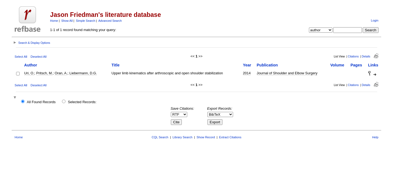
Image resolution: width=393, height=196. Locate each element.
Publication (267, 65)
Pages (356, 65)
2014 (247, 73)
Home (54, 20)
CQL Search (160, 137)
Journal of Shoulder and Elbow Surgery (287, 73)
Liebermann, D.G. (83, 73)
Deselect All (38, 56)
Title (116, 65)
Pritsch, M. (44, 73)
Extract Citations (230, 137)
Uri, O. (29, 73)
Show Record (205, 137)
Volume (337, 65)
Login (374, 20)
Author (30, 65)
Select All (21, 56)
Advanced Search (110, 20)
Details (366, 56)
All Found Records (41, 102)
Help (375, 137)
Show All (67, 20)
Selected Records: (82, 102)
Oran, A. (61, 73)
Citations (353, 56)
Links (373, 65)
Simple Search (85, 20)
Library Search (182, 137)
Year (247, 65)
